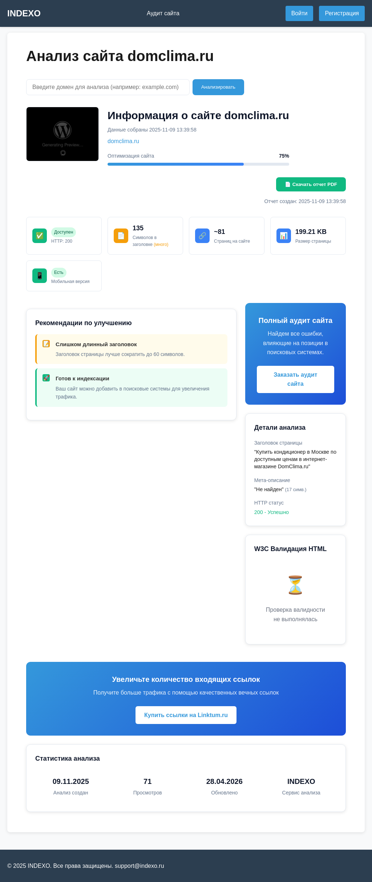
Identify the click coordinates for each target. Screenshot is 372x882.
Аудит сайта (163, 13)
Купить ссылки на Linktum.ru (186, 715)
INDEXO (24, 13)
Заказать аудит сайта (295, 379)
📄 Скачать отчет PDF (311, 184)
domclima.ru (123, 141)
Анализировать (218, 87)
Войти (299, 13)
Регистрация (342, 13)
